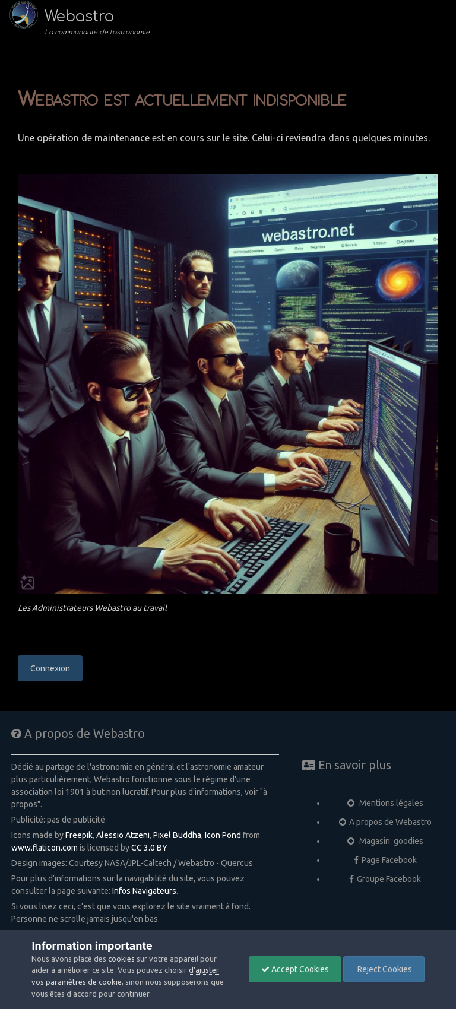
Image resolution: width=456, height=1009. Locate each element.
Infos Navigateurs (144, 891)
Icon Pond (223, 835)
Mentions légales (385, 803)
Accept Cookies (295, 969)
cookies (121, 958)
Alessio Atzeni (123, 835)
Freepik (79, 835)
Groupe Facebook (385, 879)
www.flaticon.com (44, 847)
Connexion (50, 668)
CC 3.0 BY (149, 847)
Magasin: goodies (385, 841)
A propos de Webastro (385, 822)
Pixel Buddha (177, 835)
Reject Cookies (384, 969)
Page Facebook (385, 860)
